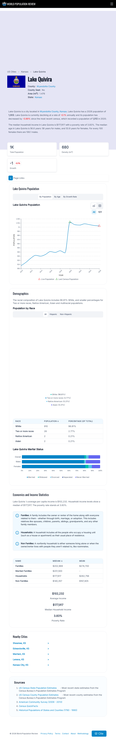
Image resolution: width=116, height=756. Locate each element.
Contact (65, 733)
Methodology (83, 733)
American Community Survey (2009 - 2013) (41, 702)
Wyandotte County (46, 86)
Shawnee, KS (31, 643)
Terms (57, 733)
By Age (57, 197)
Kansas (25, 71)
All (94, 212)
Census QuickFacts (29, 706)
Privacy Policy (47, 733)
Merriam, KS (31, 654)
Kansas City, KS (31, 664)
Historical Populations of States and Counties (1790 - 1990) (48, 710)
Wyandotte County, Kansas (53, 111)
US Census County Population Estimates (39, 695)
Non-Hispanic (66, 314)
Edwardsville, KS (31, 648)
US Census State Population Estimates (38, 688)
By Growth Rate (70, 197)
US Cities (12, 71)
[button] (112, 4)
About (73, 733)
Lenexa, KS (31, 659)
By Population (45, 197)
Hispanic (53, 314)
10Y (100, 212)
